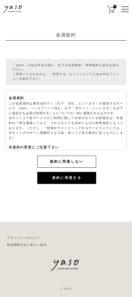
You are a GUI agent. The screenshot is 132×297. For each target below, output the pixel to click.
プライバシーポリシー (23, 237)
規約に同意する (67, 178)
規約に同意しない (67, 161)
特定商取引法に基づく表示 (27, 244)
